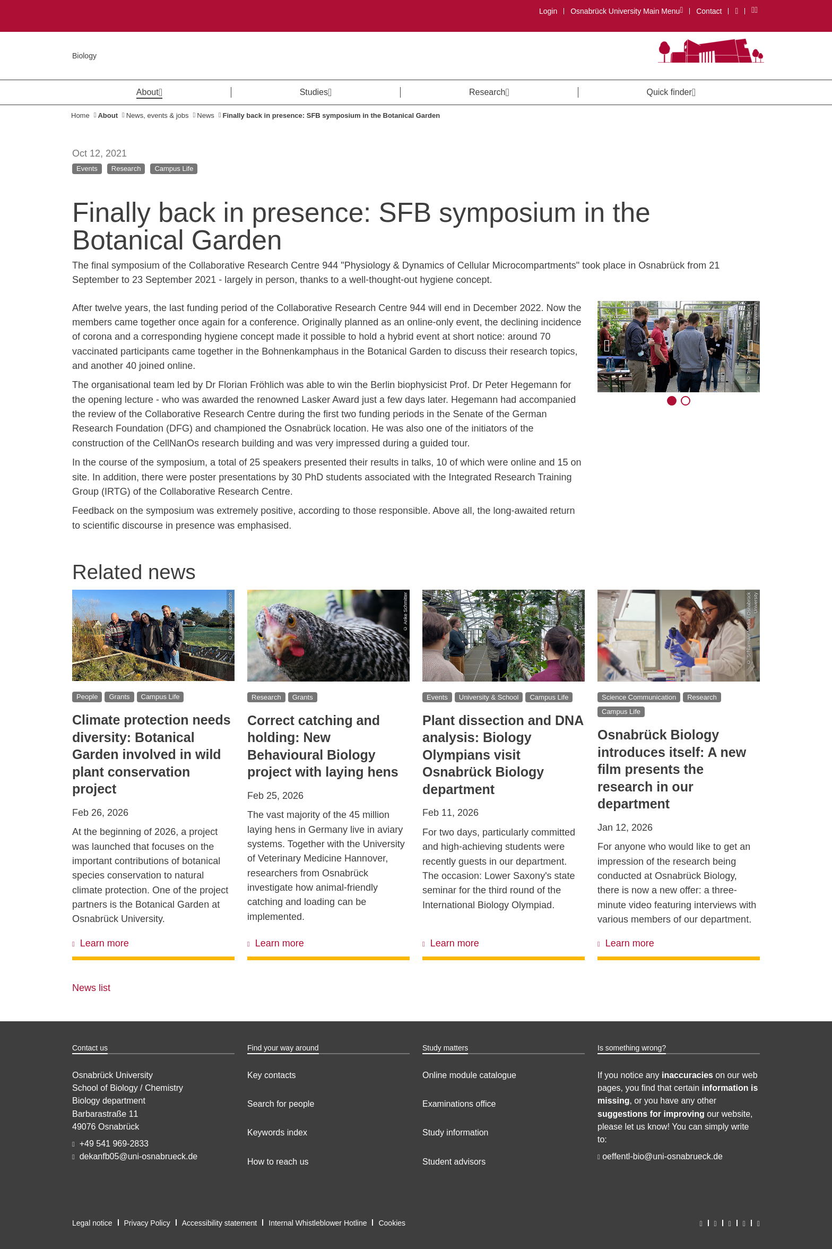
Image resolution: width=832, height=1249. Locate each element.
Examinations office (459, 1103)
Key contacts (271, 1075)
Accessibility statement (219, 1223)
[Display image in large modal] (678, 346)
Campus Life (173, 169)
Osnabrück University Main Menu (626, 10)
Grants (119, 697)
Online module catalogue (469, 1075)
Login (548, 11)
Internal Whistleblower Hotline (317, 1223)
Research (126, 169)
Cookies (391, 1223)
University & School (489, 697)
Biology (84, 55)
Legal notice (92, 1223)
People (87, 697)
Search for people (280, 1103)
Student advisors (454, 1161)
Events (87, 169)
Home (80, 115)
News (205, 115)
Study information (455, 1132)
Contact (709, 11)
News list (91, 988)
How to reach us (278, 1161)
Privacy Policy (147, 1223)
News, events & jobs (157, 115)
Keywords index (277, 1132)
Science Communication (639, 697)
